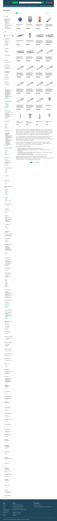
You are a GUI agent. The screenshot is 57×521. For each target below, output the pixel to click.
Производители (5, 512)
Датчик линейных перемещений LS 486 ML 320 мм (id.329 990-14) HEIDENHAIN (39, 106)
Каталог (15, 2)
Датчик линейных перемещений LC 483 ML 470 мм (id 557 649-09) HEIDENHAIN (29, 74)
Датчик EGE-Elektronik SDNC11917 (20, 25)
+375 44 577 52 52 (37, 505)
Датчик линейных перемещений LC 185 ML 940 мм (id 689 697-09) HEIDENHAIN (49, 57)
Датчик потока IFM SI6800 (49, 121)
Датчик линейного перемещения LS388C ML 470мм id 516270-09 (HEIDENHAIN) (49, 41)
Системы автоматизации (8, 25)
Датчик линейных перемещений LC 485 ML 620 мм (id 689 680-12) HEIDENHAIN (20, 106)
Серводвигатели (7, 27)
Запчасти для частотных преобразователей (19, 509)
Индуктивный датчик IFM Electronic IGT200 (29, 41)
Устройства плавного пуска (17, 512)
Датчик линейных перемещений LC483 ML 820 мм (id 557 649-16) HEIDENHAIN (20, 90)
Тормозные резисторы (8, 28)
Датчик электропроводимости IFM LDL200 (29, 122)
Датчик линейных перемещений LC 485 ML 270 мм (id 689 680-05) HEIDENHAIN (49, 90)
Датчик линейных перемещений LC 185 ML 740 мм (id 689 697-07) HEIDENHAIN (39, 57)
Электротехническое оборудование (7, 20)
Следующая (37, 162)
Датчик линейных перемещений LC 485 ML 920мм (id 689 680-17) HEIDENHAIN (30, 106)
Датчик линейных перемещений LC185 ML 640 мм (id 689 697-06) (29, 57)
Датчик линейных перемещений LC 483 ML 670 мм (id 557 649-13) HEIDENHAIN (49, 74)
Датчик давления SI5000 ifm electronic (49, 105)
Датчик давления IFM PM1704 (39, 121)
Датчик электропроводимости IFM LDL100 (20, 122)
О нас (4, 506)
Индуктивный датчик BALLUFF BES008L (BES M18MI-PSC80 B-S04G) (49, 25)
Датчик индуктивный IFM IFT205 (20, 41)
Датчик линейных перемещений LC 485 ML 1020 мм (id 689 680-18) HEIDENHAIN (29, 90)
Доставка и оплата (6, 509)
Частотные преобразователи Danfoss (18, 506)
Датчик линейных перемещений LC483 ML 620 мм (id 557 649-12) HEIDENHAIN (39, 74)
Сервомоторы (7, 21)
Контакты (4, 515)
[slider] (4, 36)
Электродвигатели (7, 22)
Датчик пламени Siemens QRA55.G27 (29, 25)
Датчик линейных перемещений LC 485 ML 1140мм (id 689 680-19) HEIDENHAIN (39, 90)
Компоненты (7, 26)
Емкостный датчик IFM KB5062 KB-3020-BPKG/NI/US (39, 25)
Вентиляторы (15, 515)
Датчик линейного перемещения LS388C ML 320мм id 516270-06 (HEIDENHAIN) (39, 41)
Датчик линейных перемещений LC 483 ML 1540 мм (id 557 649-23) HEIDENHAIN (20, 74)
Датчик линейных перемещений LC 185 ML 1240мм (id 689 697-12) (20, 57)
